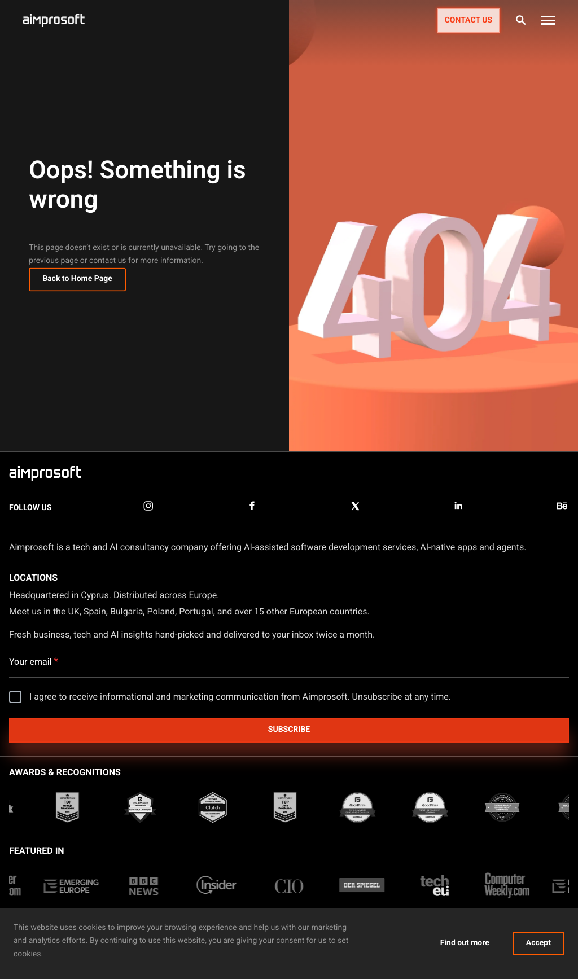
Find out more (464, 942)
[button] (548, 20)
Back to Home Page (77, 280)
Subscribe (289, 729)
